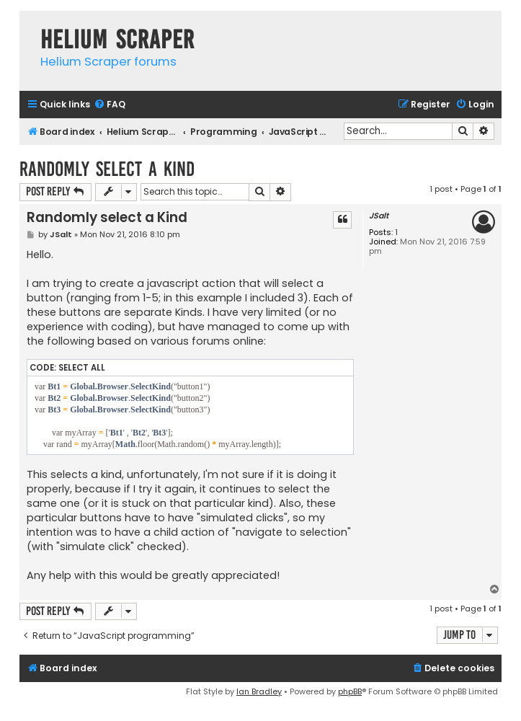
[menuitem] (109, 105)
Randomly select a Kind (107, 169)
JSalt (378, 216)
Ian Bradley (259, 691)
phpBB (350, 691)
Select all (81, 367)
